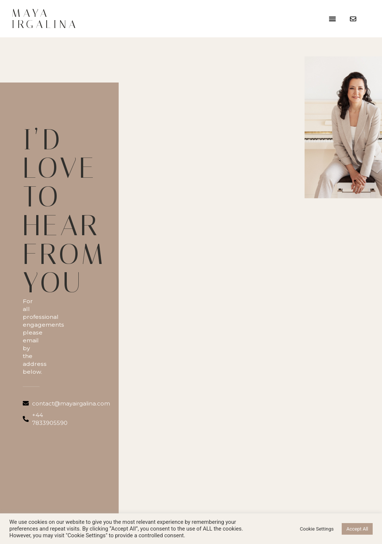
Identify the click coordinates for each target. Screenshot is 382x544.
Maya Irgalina (45, 18)
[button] (332, 18)
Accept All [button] (357, 529)
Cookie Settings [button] (317, 529)
